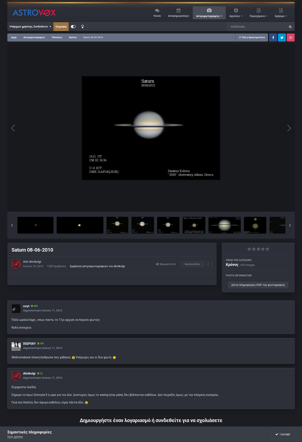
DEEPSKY (29, 343)
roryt (26, 306)
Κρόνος (232, 264)
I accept (282, 434)
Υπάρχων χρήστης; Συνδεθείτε (30, 26)
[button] (12, 225)
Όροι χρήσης (15, 436)
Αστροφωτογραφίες (208, 16)
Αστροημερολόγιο (178, 15)
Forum (157, 15)
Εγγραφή (61, 26)
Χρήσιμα (280, 16)
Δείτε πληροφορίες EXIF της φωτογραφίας (258, 284)
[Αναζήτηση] (248, 26)
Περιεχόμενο (258, 16)
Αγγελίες (235, 16)
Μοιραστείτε (166, 264)
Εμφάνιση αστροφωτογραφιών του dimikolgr (97, 266)
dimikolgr (35, 261)
